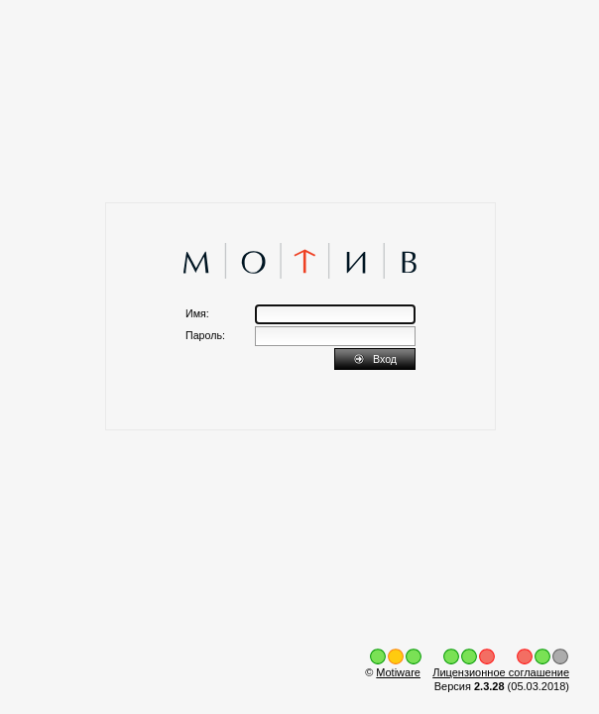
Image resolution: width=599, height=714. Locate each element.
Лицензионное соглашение (500, 672)
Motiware (398, 672)
